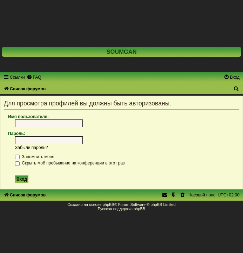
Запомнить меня (34, 156)
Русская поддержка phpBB (121, 209)
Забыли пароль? (31, 147)
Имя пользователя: (28, 116)
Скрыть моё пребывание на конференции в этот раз (70, 163)
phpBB (108, 204)
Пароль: (16, 133)
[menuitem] (34, 77)
